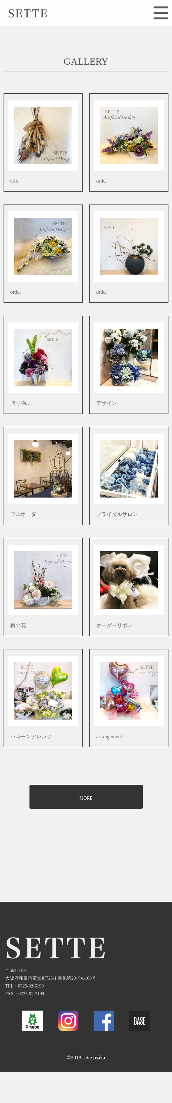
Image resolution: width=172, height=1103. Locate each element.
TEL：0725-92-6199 (24, 998)
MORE (85, 798)
